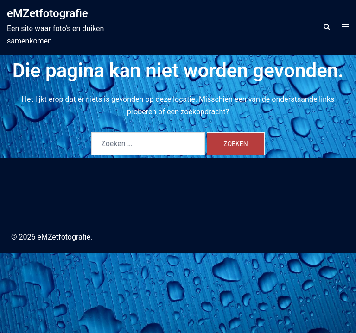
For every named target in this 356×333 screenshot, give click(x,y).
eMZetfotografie (47, 13)
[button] (326, 27)
